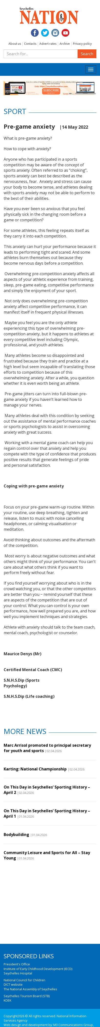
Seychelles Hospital (18, 973)
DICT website (13, 984)
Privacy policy (82, 44)
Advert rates (47, 44)
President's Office (17, 964)
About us (15, 44)
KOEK (7, 1000)
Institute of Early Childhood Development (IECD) (38, 969)
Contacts (30, 44)
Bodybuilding (16, 834)
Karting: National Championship (35, 769)
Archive (65, 44)
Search (87, 53)
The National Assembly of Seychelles (30, 989)
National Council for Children (24, 980)
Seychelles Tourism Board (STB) (27, 996)
